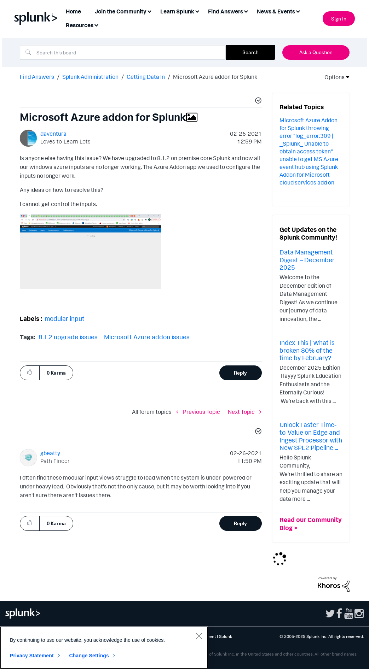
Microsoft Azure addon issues (147, 337)
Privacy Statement (32, 655)
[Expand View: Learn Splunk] (197, 10)
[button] (257, 101)
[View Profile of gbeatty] (50, 453)
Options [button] (332, 77)
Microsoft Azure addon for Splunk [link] (215, 76)
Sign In (338, 19)
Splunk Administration (90, 76)
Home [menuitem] (73, 11)
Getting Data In (146, 76)
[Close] (198, 635)
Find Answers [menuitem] (225, 11)
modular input (65, 318)
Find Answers (37, 76)
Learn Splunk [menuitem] (177, 11)
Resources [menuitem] (79, 25)
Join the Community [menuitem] (120, 11)
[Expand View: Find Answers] (245, 10)
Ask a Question (316, 52)
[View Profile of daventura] (53, 133)
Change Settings (89, 655)
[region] (104, 648)
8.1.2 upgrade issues (68, 337)
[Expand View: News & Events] (297, 10)
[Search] (123, 52)
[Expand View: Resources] (96, 24)
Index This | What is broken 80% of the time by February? (307, 350)
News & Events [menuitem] (276, 11)
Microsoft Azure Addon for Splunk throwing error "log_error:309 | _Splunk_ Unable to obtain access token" (308, 136)
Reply (240, 373)
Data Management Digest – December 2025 (307, 259)
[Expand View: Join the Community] (149, 10)
